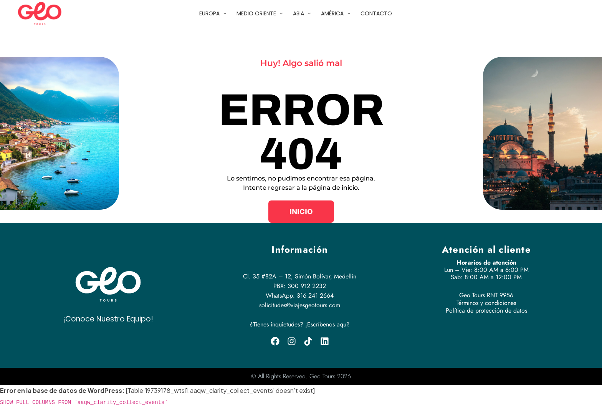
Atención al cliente (486, 249)
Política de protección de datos (486, 310)
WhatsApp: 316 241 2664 (300, 295)
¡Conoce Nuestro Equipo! (108, 319)
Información (299, 249)
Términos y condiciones (486, 302)
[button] (301, 211)
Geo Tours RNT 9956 (486, 295)
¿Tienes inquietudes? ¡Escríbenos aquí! (300, 324)
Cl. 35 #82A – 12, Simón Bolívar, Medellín (299, 276)
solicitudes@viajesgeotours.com (299, 305)
